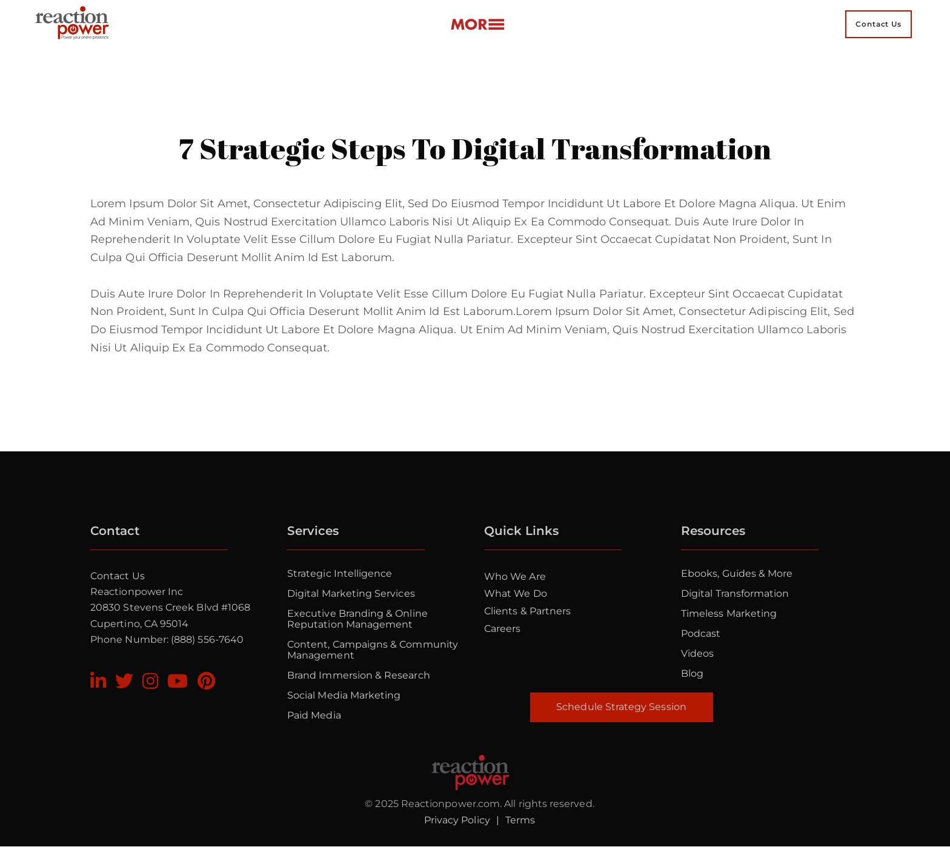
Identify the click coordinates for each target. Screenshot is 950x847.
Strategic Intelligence (339, 573)
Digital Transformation (735, 593)
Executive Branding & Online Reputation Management (357, 619)
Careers (502, 628)
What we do (515, 593)
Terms (520, 820)
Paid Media (314, 715)
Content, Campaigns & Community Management (372, 650)
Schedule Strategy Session (621, 706)
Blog (692, 673)
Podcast (700, 633)
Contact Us (117, 576)
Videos (697, 653)
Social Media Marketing (343, 695)
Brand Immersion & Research (358, 675)
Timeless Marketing (729, 613)
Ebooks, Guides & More (736, 573)
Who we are (515, 576)
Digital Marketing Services (351, 593)
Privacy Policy (457, 820)
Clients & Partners (527, 611)
